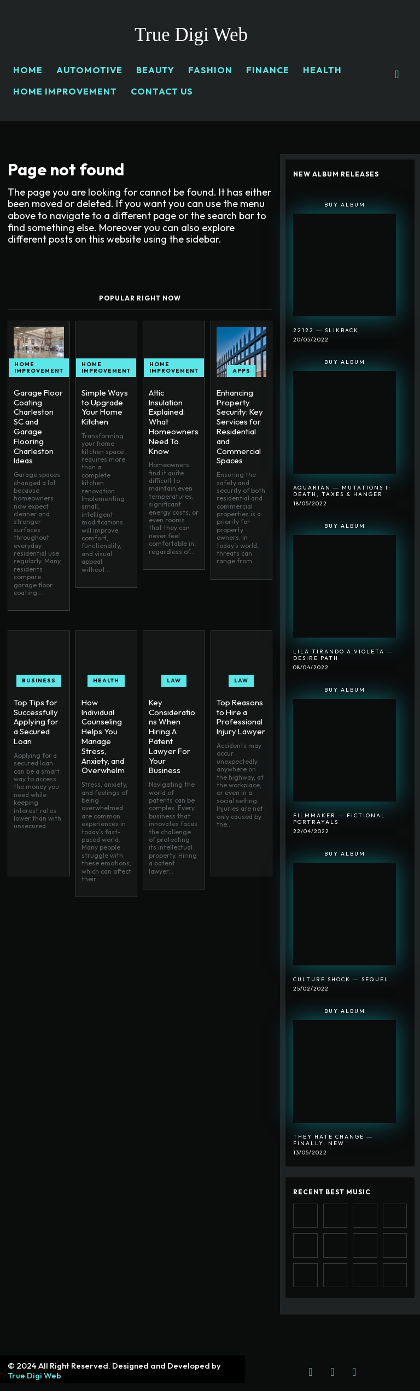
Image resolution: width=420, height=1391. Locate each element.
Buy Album (344, 204)
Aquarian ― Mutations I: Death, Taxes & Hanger (342, 491)
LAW (174, 676)
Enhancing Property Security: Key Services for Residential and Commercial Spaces (238, 424)
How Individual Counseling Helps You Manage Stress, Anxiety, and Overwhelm (106, 725)
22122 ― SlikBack (326, 330)
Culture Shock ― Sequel (341, 979)
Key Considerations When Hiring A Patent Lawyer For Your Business (173, 725)
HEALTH (106, 676)
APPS (241, 370)
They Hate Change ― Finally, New (333, 1140)
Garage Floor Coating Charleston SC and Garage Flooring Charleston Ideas (37, 424)
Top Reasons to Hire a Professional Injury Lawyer (239, 711)
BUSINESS (39, 676)
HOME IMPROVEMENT (38, 367)
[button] (397, 74)
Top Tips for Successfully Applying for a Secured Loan (38, 711)
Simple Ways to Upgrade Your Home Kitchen (103, 406)
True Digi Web (34, 1375)
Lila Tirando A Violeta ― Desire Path (343, 655)
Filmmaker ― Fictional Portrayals (339, 819)
